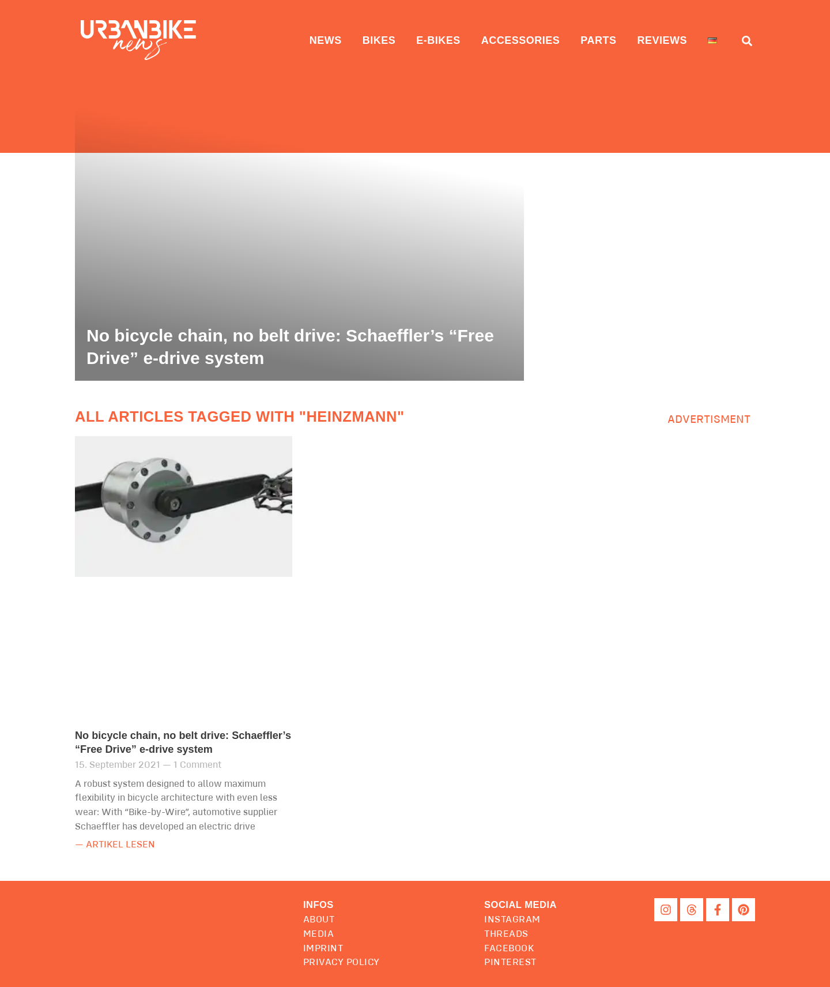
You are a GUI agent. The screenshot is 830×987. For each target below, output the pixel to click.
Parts (598, 40)
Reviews (662, 40)
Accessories (520, 40)
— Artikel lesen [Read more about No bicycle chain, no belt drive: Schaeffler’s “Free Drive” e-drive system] (115, 845)
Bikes (379, 40)
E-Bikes (438, 40)
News (326, 40)
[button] (520, 905)
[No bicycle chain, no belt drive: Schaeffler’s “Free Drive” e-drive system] (299, 236)
